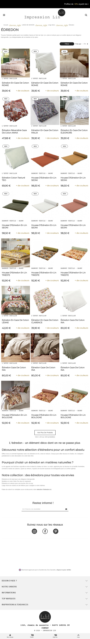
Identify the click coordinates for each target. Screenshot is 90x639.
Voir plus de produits (45, 432)
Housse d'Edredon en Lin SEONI (43, 179)
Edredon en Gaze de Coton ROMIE (15, 84)
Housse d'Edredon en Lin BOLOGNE (14, 416)
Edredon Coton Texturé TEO (13, 179)
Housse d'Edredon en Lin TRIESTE (14, 273)
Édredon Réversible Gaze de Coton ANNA (14, 131)
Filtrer (67, 44)
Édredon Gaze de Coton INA (72, 321)
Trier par (79, 44)
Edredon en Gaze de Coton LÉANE (15, 321)
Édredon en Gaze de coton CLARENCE (44, 321)
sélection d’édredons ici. (44, 489)
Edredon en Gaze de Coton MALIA (44, 131)
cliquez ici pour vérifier (63, 570)
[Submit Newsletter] (66, 509)
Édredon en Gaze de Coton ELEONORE (74, 131)
